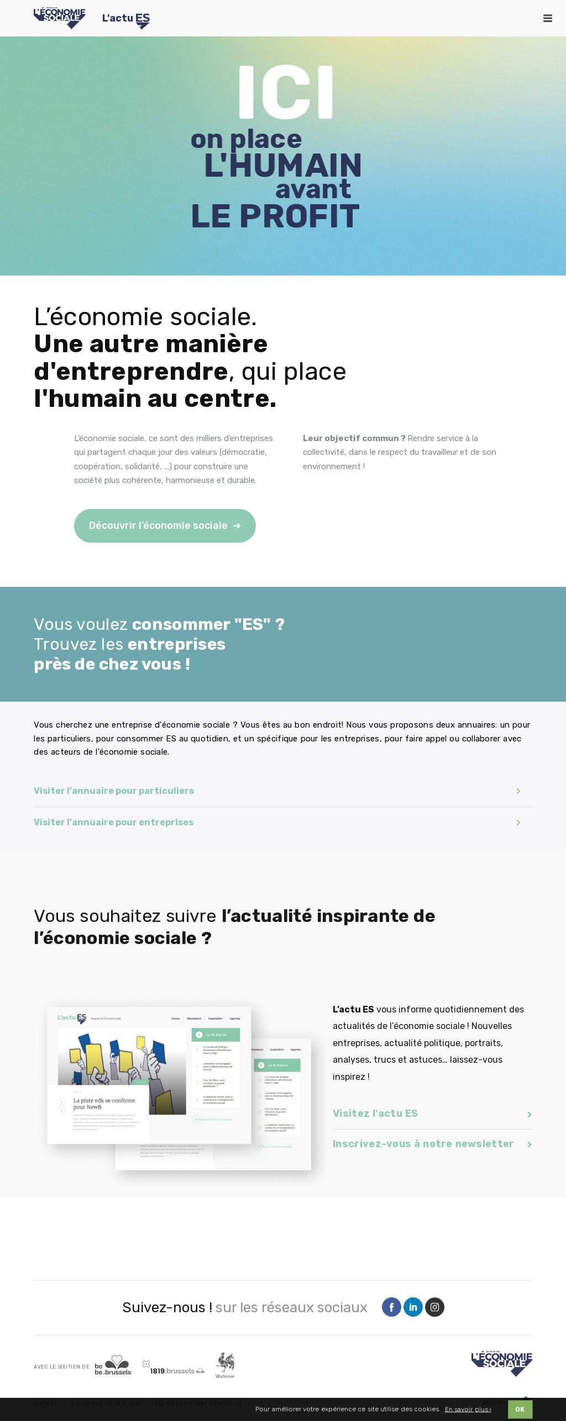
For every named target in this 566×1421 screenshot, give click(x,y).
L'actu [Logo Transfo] (126, 19)
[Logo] (501, 1363)
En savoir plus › (468, 1410)
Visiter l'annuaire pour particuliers (277, 791)
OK (519, 1410)
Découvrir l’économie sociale (158, 525)
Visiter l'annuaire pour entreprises (277, 822)
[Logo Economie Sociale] (59, 18)
